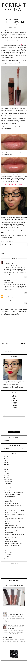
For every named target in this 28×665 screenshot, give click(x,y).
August (7, 487)
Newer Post (5, 343)
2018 (5, 466)
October (7, 483)
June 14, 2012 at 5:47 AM (8, 282)
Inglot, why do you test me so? (12, 545)
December (7, 479)
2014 (5, 473)
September (7, 485)
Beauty (6, 249)
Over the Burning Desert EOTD (12, 509)
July (6, 488)
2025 (5, 456)
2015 (5, 471)
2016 (5, 469)
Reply (26, 277)
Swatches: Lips (17, 249)
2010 (5, 558)
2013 (5, 475)
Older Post (23, 343)
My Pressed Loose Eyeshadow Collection (14, 512)
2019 (5, 464)
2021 (5, 460)
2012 (5, 477)
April (6, 549)
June (6, 490)
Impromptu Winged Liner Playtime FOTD (14, 510)
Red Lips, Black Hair (9, 296)
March (6, 550)
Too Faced (24, 249)
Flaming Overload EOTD (11, 541)
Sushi (5, 262)
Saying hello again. (7, 637)
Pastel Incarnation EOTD (11, 525)
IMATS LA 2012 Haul (10, 498)
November (7, 481)
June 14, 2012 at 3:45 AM (8, 263)
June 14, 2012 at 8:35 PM (8, 297)
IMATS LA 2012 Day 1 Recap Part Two (14, 492)
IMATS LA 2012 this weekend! (12, 503)
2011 (5, 556)
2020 (5, 462)
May (6, 547)
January (7, 554)
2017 (5, 468)
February (7, 552)
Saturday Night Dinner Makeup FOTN (13, 184)
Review (10, 249)
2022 (5, 458)
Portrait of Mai (14, 7)
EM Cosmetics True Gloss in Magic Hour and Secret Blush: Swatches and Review (14, 584)
